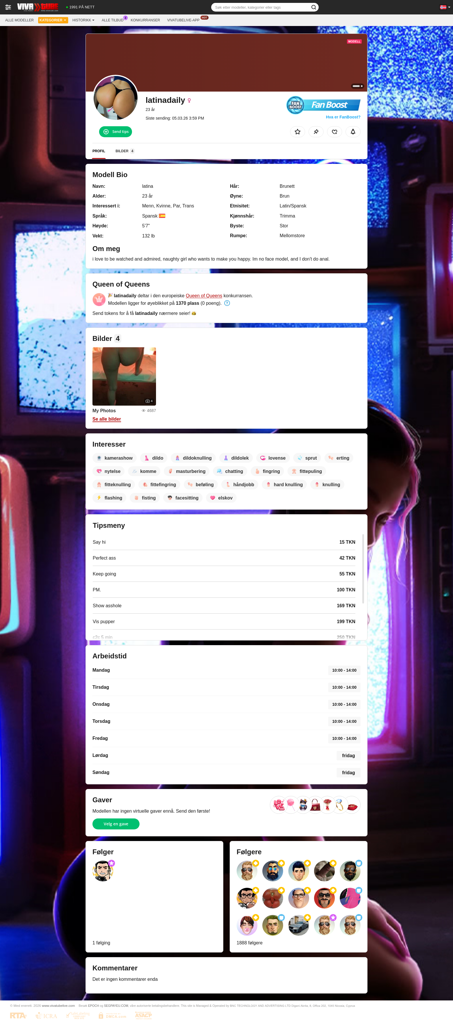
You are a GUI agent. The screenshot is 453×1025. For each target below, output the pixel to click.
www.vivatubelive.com (58, 1005)
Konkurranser (145, 20)
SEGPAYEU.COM (116, 1005)
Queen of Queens (204, 295)
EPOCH (93, 1005)
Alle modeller (19, 20)
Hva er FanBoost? (343, 117)
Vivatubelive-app (185, 19)
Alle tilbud (114, 19)
